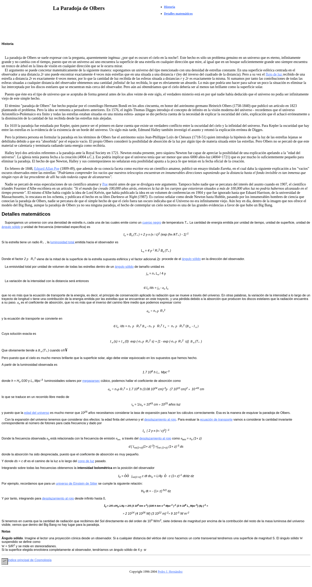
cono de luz (86, 461)
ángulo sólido (11, 227)
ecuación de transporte (216, 419)
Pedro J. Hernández (170, 571)
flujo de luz (274, 74)
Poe (105, 184)
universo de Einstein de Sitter (76, 483)
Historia (169, 7)
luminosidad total (62, 242)
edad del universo (36, 412)
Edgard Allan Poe (46, 169)
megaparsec (91, 380)
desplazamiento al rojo (160, 419)
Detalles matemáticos (178, 13)
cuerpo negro (151, 222)
